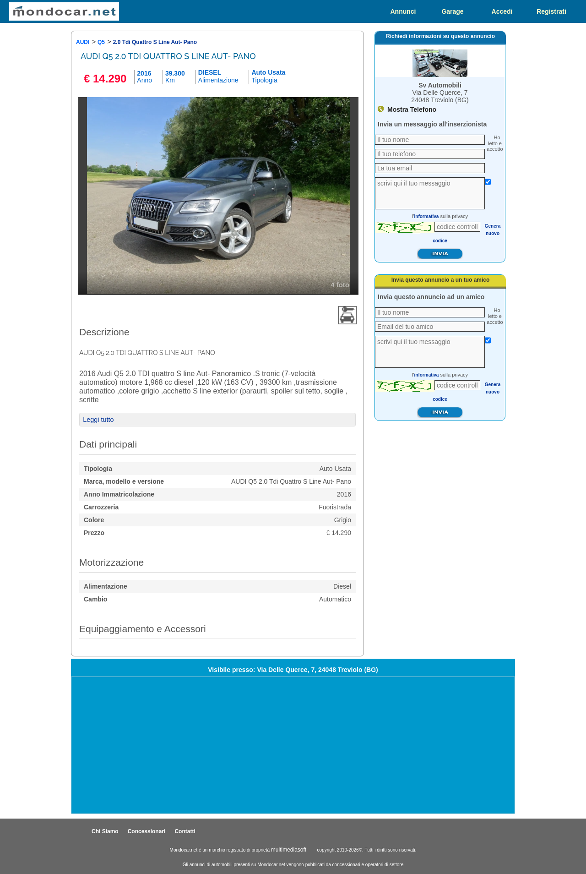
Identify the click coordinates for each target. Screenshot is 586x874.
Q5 (101, 42)
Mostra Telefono (411, 109)
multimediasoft (288, 850)
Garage (452, 11)
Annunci (403, 11)
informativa (426, 216)
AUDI (82, 42)
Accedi (502, 11)
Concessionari (147, 831)
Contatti (184, 831)
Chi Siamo (105, 831)
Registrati (551, 11)
